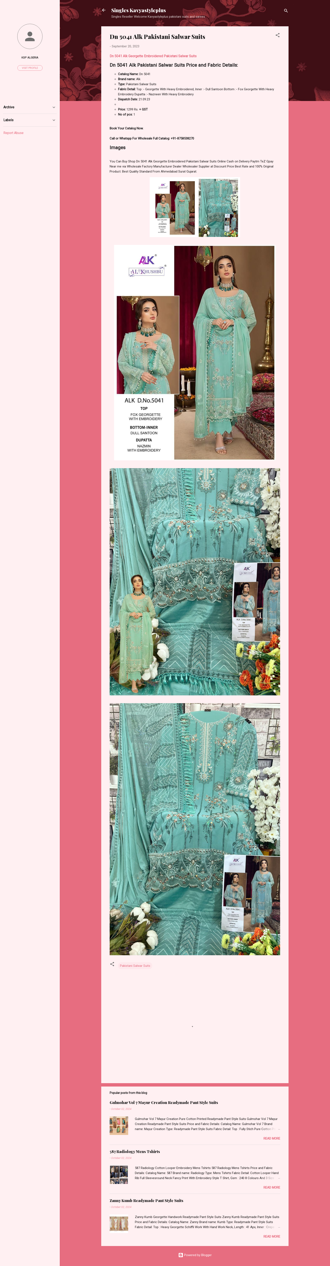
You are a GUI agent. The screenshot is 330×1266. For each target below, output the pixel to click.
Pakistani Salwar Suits (135, 966)
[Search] (286, 11)
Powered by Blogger (195, 1255)
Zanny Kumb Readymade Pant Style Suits (146, 1200)
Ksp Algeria (29, 57)
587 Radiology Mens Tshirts (135, 1151)
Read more (271, 1138)
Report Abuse (13, 133)
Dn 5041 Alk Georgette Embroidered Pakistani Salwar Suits (153, 56)
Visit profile (30, 67)
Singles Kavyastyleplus (138, 10)
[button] (277, 36)
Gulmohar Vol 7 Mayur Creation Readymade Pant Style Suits (164, 1102)
